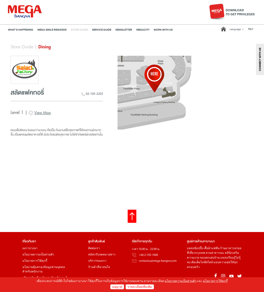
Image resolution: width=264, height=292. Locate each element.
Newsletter (123, 30)
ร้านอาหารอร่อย (230, 248)
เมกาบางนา (29, 248)
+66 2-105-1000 (148, 255)
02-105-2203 (92, 96)
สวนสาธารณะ (215, 253)
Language (236, 29)
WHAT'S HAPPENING (20, 30)
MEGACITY (142, 30)
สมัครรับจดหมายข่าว (101, 254)
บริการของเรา (97, 261)
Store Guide (79, 30)
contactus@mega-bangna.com (158, 261)
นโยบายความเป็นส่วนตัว (38, 254)
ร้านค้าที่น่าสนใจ (99, 267)
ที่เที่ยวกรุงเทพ (196, 253)
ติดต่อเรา (94, 248)
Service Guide (101, 30)
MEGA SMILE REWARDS (52, 30)
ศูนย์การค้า (194, 241)
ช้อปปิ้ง (198, 248)
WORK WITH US (163, 30)
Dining (44, 47)
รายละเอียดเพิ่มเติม (139, 287)
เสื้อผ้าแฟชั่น (212, 248)
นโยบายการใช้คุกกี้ (34, 261)
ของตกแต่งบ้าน (210, 257)
